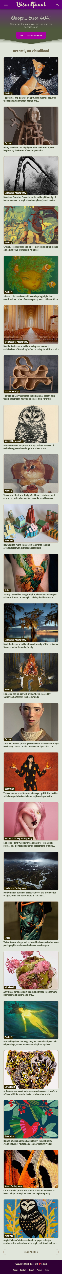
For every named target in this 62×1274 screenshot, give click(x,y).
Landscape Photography (15, 192)
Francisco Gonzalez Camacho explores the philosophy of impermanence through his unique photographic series (29, 199)
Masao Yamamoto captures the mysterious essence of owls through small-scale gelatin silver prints (28, 447)
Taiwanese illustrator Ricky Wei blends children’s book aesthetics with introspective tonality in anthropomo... (29, 497)
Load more (31, 1252)
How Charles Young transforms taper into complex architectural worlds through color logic (26, 546)
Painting (8, 93)
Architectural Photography (16, 341)
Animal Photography (13, 441)
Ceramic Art (10, 1087)
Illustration (9, 788)
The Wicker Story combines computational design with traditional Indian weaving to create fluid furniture (29, 397)
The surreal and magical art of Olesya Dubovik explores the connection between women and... (29, 99)
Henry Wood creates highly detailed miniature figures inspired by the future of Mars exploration (28, 149)
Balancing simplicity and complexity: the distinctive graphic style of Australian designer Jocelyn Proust (27, 1142)
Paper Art (9, 540)
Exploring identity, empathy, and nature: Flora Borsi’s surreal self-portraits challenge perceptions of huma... (29, 844)
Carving (8, 143)
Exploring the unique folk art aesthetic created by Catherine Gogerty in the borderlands (27, 695)
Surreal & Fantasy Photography (18, 838)
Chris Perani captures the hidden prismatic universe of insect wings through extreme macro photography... (29, 1192)
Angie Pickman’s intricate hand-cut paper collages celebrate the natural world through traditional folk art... (30, 1242)
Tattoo (7, 590)
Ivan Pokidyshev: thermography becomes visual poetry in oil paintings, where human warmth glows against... (30, 1043)
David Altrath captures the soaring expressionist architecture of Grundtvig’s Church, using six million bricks (31, 348)
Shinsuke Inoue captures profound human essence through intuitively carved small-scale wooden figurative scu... (31, 745)
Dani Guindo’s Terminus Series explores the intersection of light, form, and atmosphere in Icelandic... (29, 894)
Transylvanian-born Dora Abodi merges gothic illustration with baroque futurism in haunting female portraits (30, 795)
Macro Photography (13, 1186)
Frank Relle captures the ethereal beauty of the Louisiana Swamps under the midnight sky (30, 646)
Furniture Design (12, 391)
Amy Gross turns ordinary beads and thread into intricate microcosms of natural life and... (30, 993)
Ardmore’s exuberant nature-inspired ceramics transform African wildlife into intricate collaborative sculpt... (30, 1093)
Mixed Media (10, 987)
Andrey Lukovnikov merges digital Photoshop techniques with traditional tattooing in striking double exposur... (30, 596)
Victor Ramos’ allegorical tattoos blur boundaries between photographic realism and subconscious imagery (31, 944)
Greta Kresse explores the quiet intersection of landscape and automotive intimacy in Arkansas (30, 248)
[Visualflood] (31, 4)
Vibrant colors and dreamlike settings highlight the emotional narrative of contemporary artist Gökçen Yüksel (30, 298)
